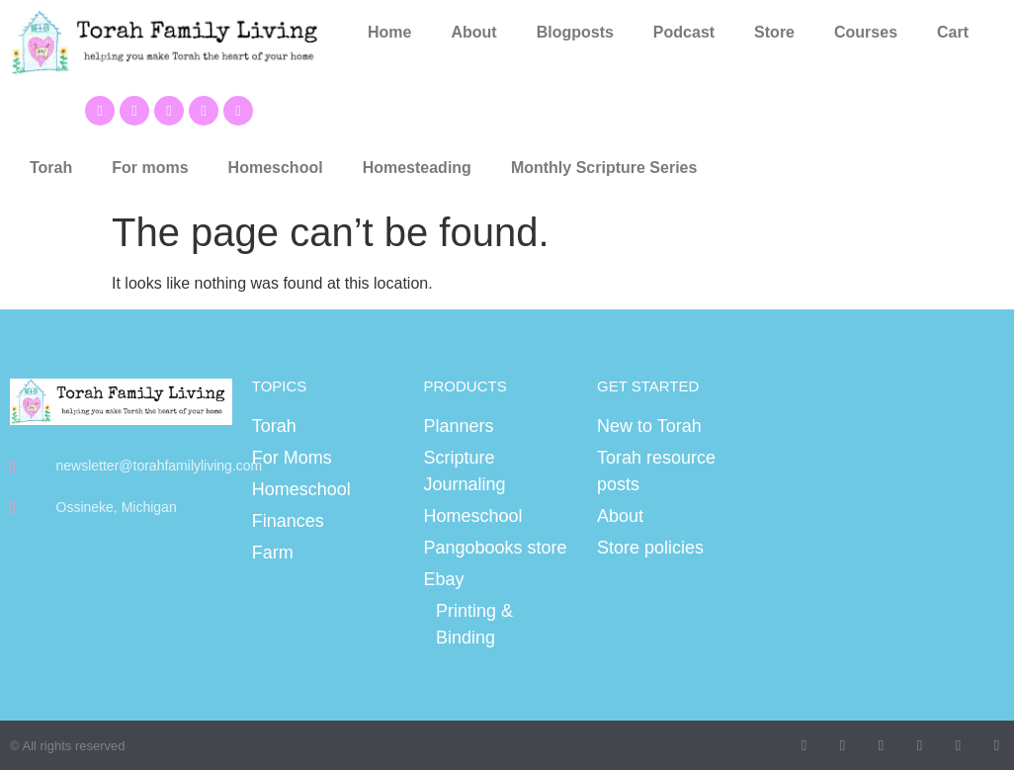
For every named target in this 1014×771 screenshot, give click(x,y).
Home (389, 32)
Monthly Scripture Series (604, 167)
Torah (51, 167)
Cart (953, 32)
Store (774, 32)
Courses (865, 32)
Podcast (684, 32)
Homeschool (275, 167)
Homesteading (417, 167)
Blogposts (575, 32)
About (473, 32)
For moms (150, 167)
